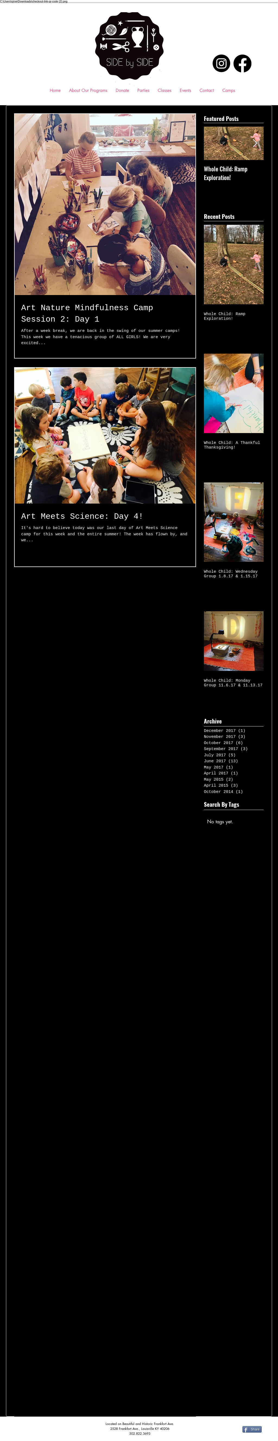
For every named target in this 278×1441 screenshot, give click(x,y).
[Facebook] (242, 63)
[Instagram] (221, 63)
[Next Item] (254, 143)
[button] (164, 90)
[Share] (252, 1429)
